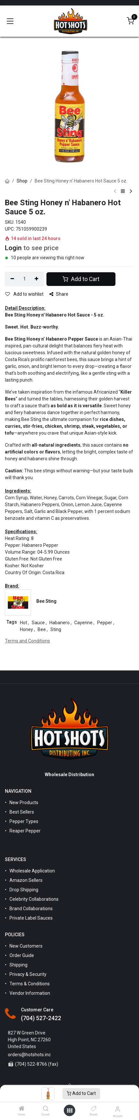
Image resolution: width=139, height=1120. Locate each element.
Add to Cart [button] (80, 279)
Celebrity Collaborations (34, 899)
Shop (22, 180)
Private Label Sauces (31, 918)
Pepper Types (23, 821)
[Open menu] (69, 1110)
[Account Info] (117, 1109)
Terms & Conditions (29, 983)
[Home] (22, 1109)
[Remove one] (12, 279)
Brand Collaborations (31, 908)
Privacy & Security (27, 974)
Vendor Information (29, 993)
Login (13, 248)
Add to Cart (81, 1093)
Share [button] (58, 294)
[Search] (46, 1109)
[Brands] (94, 1109)
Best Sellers (21, 812)
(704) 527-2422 (41, 1018)
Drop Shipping (23, 889)
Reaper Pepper (25, 830)
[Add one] (37, 279)
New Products (23, 802)
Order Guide (21, 955)
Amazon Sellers (26, 880)
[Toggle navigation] (10, 21)
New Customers (26, 946)
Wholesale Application (32, 870)
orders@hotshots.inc (29, 1054)
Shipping (18, 964)
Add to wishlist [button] (24, 294)
